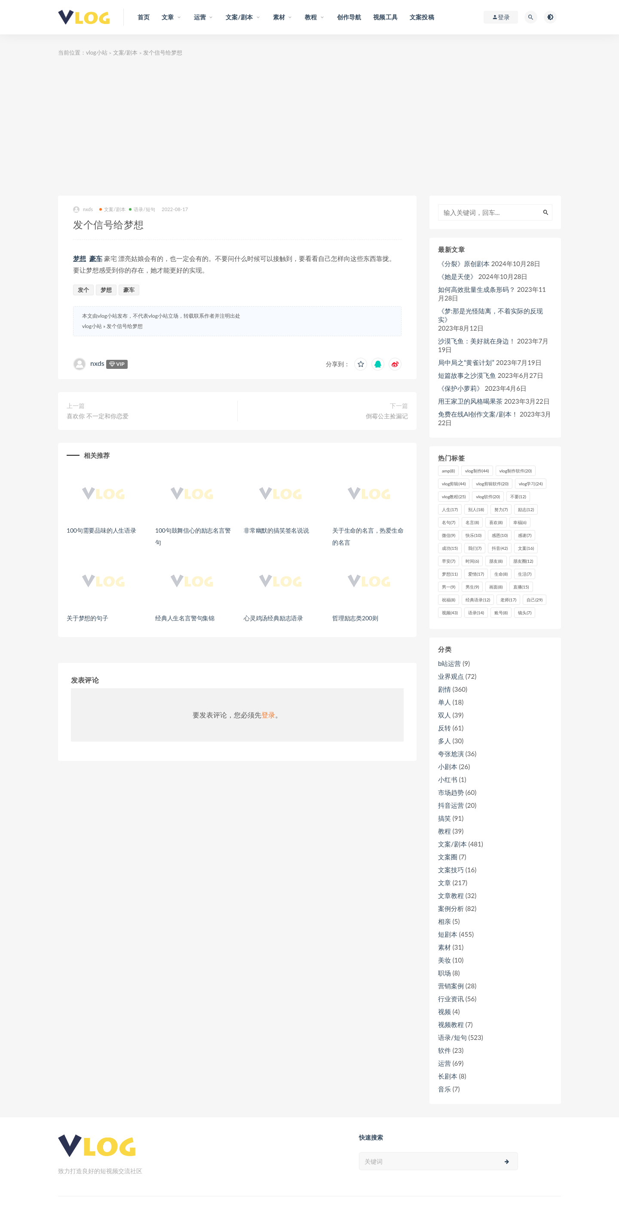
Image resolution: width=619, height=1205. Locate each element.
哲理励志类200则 (355, 618)
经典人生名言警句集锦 (185, 618)
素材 (444, 947)
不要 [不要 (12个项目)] (518, 496)
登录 (268, 715)
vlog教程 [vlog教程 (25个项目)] (454, 496)
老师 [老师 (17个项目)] (508, 599)
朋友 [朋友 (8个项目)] (496, 561)
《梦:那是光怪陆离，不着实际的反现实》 (490, 315)
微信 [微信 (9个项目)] (448, 535)
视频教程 (451, 1024)
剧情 (444, 689)
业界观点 (451, 676)
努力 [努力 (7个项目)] (501, 509)
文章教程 (451, 895)
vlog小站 (96, 52)
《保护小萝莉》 (460, 388)
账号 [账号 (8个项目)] (501, 612)
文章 (444, 882)
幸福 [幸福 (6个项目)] (520, 522)
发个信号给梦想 (125, 326)
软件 (444, 1050)
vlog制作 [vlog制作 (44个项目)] (477, 470)
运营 (444, 1063)
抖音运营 (451, 805)
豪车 (95, 258)
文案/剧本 (125, 52)
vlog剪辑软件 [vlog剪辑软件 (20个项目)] (492, 483)
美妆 (444, 960)
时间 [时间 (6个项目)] (472, 561)
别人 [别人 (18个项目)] (476, 509)
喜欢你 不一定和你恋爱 (98, 416)
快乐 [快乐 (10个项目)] (473, 535)
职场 (444, 973)
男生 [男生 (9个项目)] (472, 586)
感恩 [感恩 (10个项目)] (500, 535)
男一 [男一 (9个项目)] (448, 586)
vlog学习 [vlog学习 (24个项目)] (530, 483)
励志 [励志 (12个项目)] (526, 509)
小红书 (447, 779)
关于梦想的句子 (87, 618)
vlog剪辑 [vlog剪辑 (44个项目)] (454, 483)
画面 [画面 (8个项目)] (496, 586)
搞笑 (444, 818)
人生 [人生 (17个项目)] (450, 509)
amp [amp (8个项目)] (448, 470)
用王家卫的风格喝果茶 (470, 401)
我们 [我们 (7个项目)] (474, 548)
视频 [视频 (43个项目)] (450, 612)
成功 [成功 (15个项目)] (450, 548)
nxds (83, 209)
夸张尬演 (451, 753)
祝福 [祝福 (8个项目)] (448, 599)
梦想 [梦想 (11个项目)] (450, 573)
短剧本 (447, 934)
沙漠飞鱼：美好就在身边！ (476, 341)
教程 (444, 831)
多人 (444, 741)
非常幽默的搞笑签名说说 (276, 530)
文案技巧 (451, 870)
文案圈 (447, 857)
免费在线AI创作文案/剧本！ (478, 414)
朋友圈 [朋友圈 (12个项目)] (523, 561)
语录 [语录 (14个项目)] (476, 612)
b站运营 (449, 663)
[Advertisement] (309, 131)
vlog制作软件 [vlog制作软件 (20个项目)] (515, 470)
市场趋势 (451, 792)
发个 (83, 289)
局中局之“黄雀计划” (466, 362)
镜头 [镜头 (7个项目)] (524, 612)
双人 (444, 715)
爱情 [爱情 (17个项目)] (476, 573)
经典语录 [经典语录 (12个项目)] (478, 599)
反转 (444, 728)
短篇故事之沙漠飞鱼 (467, 375)
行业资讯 (451, 999)
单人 (444, 702)
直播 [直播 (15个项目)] (521, 586)
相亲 (444, 921)
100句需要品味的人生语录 (101, 530)
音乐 (444, 1089)
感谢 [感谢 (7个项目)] (524, 535)
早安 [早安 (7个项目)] (448, 561)
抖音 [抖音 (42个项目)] (500, 548)
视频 (444, 1011)
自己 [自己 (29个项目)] (534, 599)
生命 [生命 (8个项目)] (501, 573)
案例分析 (451, 908)
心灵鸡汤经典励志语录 (273, 618)
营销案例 (451, 986)
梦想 (79, 258)
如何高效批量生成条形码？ (476, 289)
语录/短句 (142, 209)
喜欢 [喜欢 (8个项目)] (496, 522)
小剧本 (447, 766)
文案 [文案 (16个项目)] (526, 548)
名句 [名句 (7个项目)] (448, 522)
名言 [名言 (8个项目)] (472, 522)
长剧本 (447, 1076)
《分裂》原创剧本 (464, 263)
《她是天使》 (457, 276)
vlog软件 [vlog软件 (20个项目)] (487, 496)
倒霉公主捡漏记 (387, 416)
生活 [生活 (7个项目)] (524, 573)
